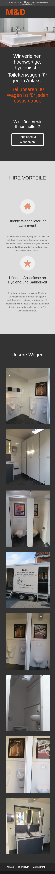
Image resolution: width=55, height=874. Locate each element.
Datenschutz (39, 867)
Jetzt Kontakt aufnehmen (27, 139)
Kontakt (10, 867)
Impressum (23, 867)
